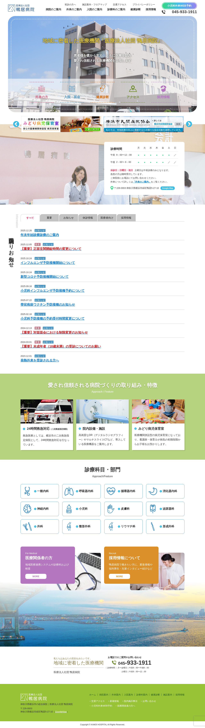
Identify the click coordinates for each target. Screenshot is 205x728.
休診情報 (88, 217)
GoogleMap (61, 711)
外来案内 (116, 694)
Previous (16, 124)
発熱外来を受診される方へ (39, 360)
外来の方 (41, 92)
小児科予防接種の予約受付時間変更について (52, 318)
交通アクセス (98, 701)
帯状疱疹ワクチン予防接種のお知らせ (47, 304)
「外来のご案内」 (142, 181)
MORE (36, 576)
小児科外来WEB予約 (101, 705)
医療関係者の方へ (126, 705)
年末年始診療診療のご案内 (39, 235)
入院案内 (128, 694)
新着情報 (114, 701)
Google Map (167, 188)
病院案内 (103, 694)
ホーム (92, 694)
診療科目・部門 (102, 470)
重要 (49, 217)
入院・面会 (72, 92)
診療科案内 (142, 694)
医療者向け (107, 217)
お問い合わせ (149, 701)
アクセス (133, 92)
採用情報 (163, 92)
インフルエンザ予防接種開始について (47, 262)
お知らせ (68, 217)
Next (189, 124)
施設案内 (167, 694)
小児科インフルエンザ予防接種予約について (52, 290)
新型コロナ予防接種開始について (44, 276)
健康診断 (102, 92)
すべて (30, 218)
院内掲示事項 (130, 701)
